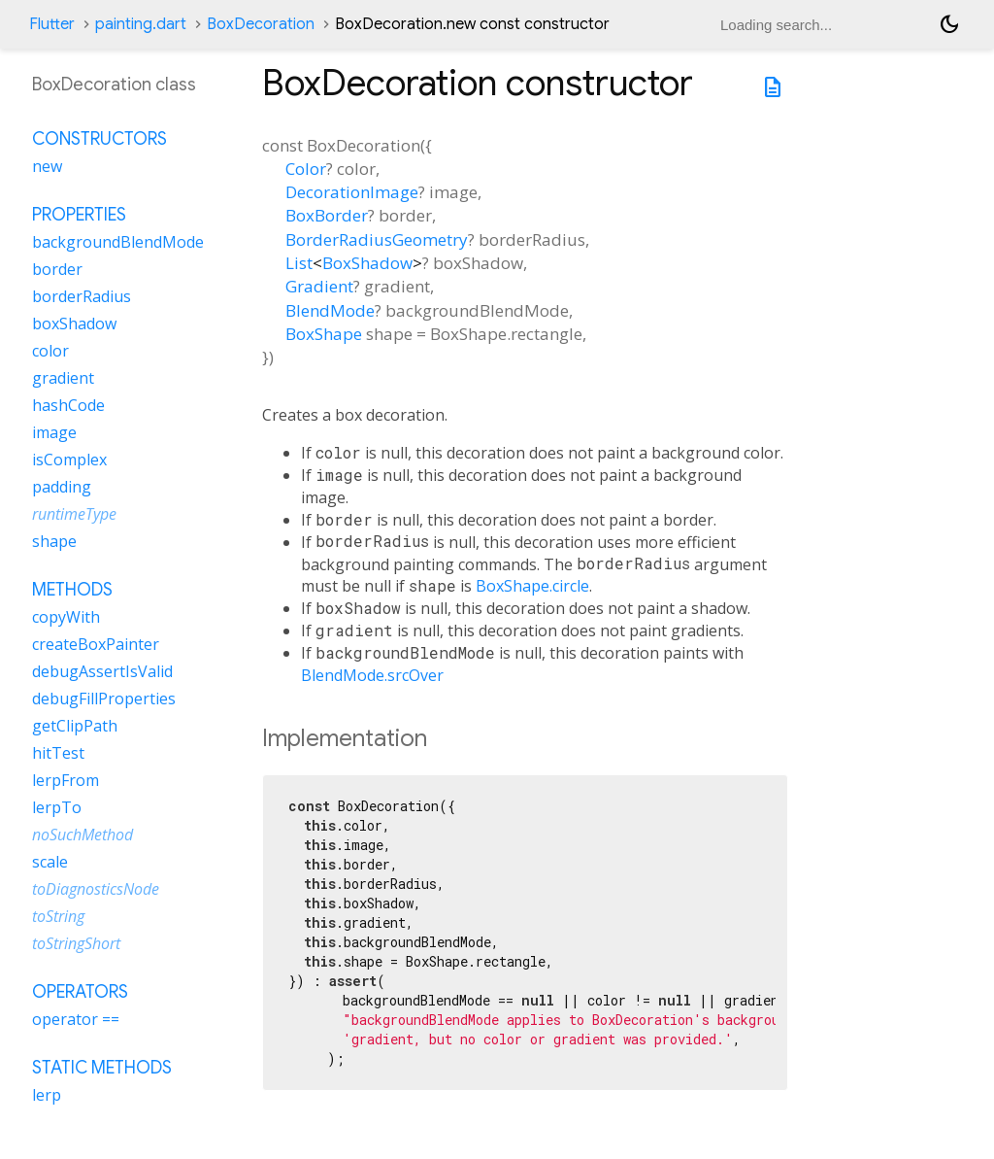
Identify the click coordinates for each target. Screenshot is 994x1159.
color (50, 350)
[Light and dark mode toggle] (949, 24)
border (57, 269)
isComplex (69, 459)
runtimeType (74, 514)
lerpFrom (65, 780)
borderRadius (81, 296)
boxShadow (74, 323)
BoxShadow (367, 263)
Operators (80, 992)
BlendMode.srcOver (372, 675)
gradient (63, 378)
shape (54, 541)
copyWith (66, 617)
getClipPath (74, 725)
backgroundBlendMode (118, 242)
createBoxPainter (95, 644)
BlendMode (330, 310)
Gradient (319, 286)
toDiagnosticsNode (95, 889)
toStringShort (76, 943)
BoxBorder (326, 215)
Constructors (99, 139)
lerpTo (57, 807)
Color (305, 168)
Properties (79, 214)
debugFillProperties (104, 698)
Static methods (102, 1067)
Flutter (52, 24)
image (54, 432)
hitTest (58, 753)
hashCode (68, 405)
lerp (46, 1095)
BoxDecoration (261, 24)
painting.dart (140, 24)
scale (50, 861)
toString (58, 916)
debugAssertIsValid (102, 671)
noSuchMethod (82, 834)
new (47, 166)
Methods (72, 589)
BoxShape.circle (532, 586)
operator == (75, 1019)
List (299, 263)
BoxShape (323, 334)
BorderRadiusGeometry (376, 239)
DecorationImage (351, 192)
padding (61, 486)
